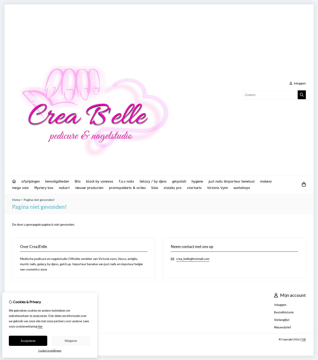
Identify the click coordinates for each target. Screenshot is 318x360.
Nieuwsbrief (282, 327)
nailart (64, 188)
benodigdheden (57, 181)
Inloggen (280, 305)
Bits (78, 181)
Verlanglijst (282, 320)
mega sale (20, 188)
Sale (154, 188)
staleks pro (173, 188)
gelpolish (179, 181)
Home (16, 200)
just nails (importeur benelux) (232, 181)
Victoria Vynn (217, 188)
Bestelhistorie (284, 312)
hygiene (197, 181)
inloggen (298, 83)
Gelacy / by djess (153, 181)
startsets (194, 188)
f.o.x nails (126, 181)
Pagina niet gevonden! (39, 200)
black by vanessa (99, 181)
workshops (241, 188)
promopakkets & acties (127, 188)
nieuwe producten (89, 188)
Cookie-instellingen (49, 350)
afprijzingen (30, 181)
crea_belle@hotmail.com (192, 259)
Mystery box (43, 188)
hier (40, 326)
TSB (303, 339)
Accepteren (28, 341)
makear (266, 181)
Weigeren (71, 341)
